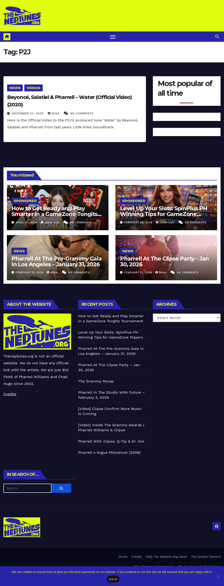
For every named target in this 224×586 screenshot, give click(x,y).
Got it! (113, 579)
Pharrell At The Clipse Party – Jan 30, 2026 (164, 261)
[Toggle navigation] (112, 36)
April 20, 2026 (27, 222)
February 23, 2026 (139, 222)
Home (123, 556)
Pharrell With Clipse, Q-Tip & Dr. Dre (111, 441)
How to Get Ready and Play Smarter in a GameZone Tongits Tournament (54, 214)
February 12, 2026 (30, 272)
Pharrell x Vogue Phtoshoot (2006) (109, 452)
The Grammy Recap (96, 381)
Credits (9, 394)
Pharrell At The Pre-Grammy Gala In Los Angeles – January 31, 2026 (56, 261)
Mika (54, 113)
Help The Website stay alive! (166, 556)
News (14, 88)
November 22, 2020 (28, 113)
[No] (218, 576)
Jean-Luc (50, 222)
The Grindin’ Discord (206, 556)
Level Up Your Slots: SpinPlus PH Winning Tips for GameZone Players (163, 214)
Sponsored (25, 201)
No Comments (81, 113)
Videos (33, 88)
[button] (217, 36)
